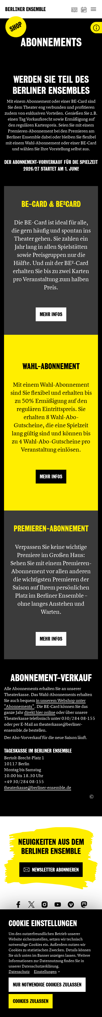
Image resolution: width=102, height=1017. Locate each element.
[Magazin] (74, 9)
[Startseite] (25, 9)
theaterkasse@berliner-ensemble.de (37, 787)
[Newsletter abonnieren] (51, 869)
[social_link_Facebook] (18, 904)
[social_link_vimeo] (71, 904)
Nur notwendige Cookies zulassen (47, 985)
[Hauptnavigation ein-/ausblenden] (93, 9)
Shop (16, 27)
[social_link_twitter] (31, 904)
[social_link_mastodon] (84, 904)
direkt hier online (39, 712)
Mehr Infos (51, 314)
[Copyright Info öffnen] (91, 796)
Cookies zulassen (30, 1001)
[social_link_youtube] (57, 904)
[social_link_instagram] (44, 904)
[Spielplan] (84, 9)
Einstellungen (45, 971)
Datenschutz (19, 971)
